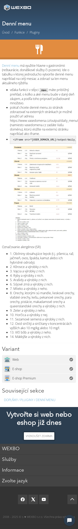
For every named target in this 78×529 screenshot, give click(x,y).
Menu (69, 7)
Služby (9, 459)
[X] (33, 499)
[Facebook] (22, 499)
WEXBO (11, 449)
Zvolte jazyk (15, 481)
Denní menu (10, 65)
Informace (13, 470)
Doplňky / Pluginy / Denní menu (30, 400)
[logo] (18, 7)
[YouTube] (44, 499)
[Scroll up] (72, 499)
